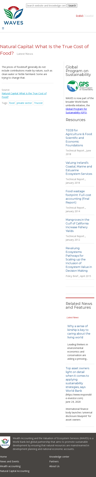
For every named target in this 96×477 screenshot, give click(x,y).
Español (89, 15)
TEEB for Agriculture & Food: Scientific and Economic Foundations (79, 138)
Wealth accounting (10, 466)
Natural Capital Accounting (14, 471)
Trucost (38, 103)
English (79, 15)
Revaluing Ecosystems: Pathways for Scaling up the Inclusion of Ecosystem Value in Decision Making (79, 259)
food (11, 103)
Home (3, 456)
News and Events (9, 461)
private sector (24, 103)
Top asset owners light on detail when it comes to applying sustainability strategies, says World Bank (77, 379)
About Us (54, 466)
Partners (54, 461)
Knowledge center (59, 456)
